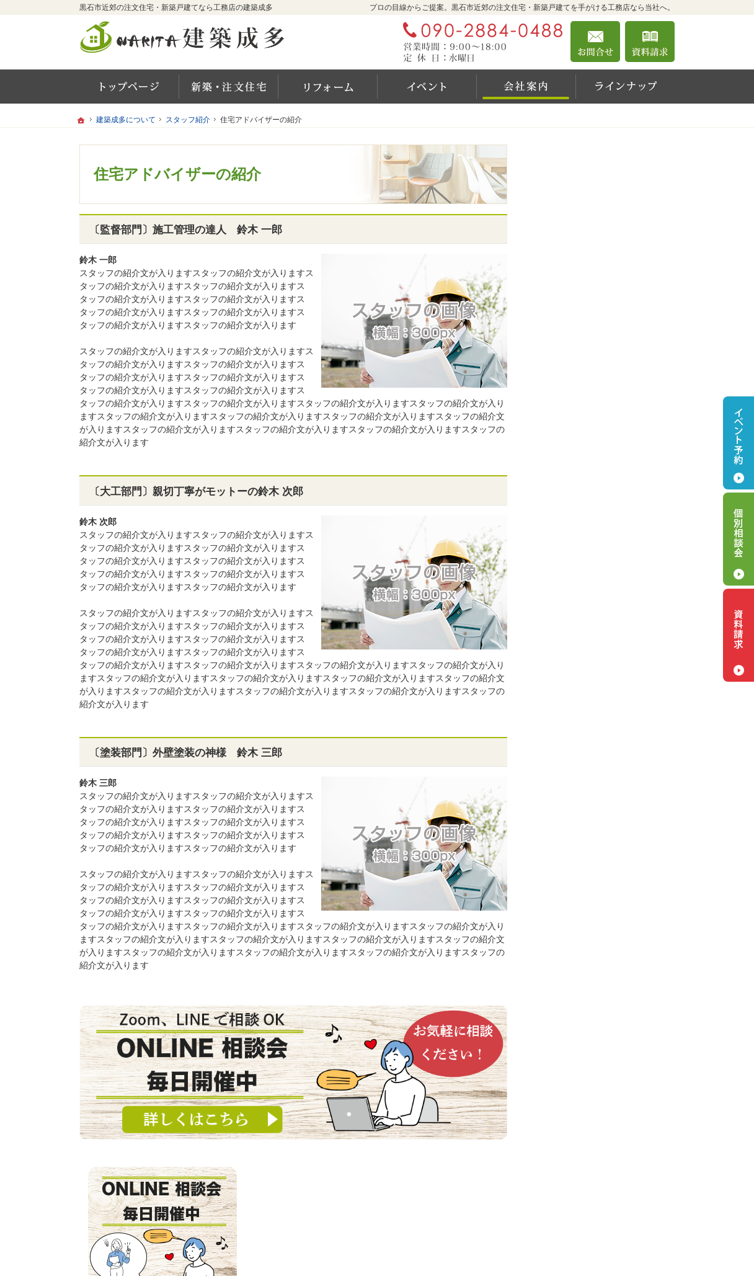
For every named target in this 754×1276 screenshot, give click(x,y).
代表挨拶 (569, 646)
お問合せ (595, 41)
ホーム (559, 442)
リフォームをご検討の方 (593, 544)
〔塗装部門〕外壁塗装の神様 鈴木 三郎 (185, 753)
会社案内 (569, 622)
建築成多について (580, 597)
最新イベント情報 (580, 672)
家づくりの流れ (582, 494)
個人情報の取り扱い (585, 763)
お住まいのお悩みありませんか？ (602, 704)
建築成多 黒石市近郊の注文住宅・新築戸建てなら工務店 (511, 1249)
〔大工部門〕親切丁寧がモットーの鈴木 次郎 (196, 491)
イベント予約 (738, 442)
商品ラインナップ (580, 571)
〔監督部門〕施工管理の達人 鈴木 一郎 (185, 230)
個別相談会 (738, 539)
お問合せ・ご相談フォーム (600, 1199)
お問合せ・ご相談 (580, 736)
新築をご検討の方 (580, 469)
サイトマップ (572, 790)
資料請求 (650, 41)
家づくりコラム (582, 518)
